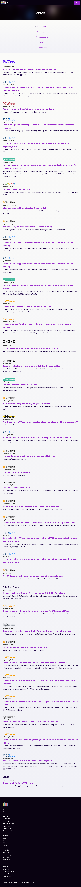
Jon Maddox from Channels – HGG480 (20, 384)
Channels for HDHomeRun (10, 831)
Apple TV (5, 838)
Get (77, 3)
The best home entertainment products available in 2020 (29, 456)
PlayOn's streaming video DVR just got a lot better (26, 403)
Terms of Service (24, 882)
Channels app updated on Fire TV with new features (27, 306)
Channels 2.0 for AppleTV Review (18, 783)
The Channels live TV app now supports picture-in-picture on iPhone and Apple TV (40, 422)
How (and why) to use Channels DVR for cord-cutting (27, 226)
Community (6, 874)
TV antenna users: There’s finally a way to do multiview (28, 109)
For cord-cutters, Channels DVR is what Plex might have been (31, 506)
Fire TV (4, 843)
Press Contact (42, 47)
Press (4, 862)
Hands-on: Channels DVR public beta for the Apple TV (27, 760)
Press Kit (42, 42)
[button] (70, 2)
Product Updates (42, 37)
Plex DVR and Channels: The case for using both (25, 647)
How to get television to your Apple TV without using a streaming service (37, 631)
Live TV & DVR (6, 819)
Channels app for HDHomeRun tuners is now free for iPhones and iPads (36, 611)
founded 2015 (42, 27)
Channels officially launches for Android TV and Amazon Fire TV (32, 721)
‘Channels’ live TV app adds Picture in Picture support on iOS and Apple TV (37, 437)
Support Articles (7, 876)
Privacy (33, 882)
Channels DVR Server (8, 824)
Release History (7, 855)
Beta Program (6, 859)
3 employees (41, 32)
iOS (3, 840)
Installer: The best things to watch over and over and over (30, 69)
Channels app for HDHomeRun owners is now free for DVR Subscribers (35, 662)
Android (5, 845)
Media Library (6, 821)
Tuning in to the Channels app (16, 189)
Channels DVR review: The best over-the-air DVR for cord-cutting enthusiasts (39, 522)
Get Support (6, 869)
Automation (6, 857)
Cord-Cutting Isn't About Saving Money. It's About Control (30, 348)
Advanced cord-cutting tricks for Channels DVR (25, 208)
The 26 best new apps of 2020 (16, 487)
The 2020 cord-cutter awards (16, 472)
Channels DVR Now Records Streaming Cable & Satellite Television (34, 593)
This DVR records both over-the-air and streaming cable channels (33, 576)
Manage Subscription (8, 871)
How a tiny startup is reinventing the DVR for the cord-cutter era (33, 366)
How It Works (6, 826)
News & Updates (7, 852)
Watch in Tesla (7, 828)
